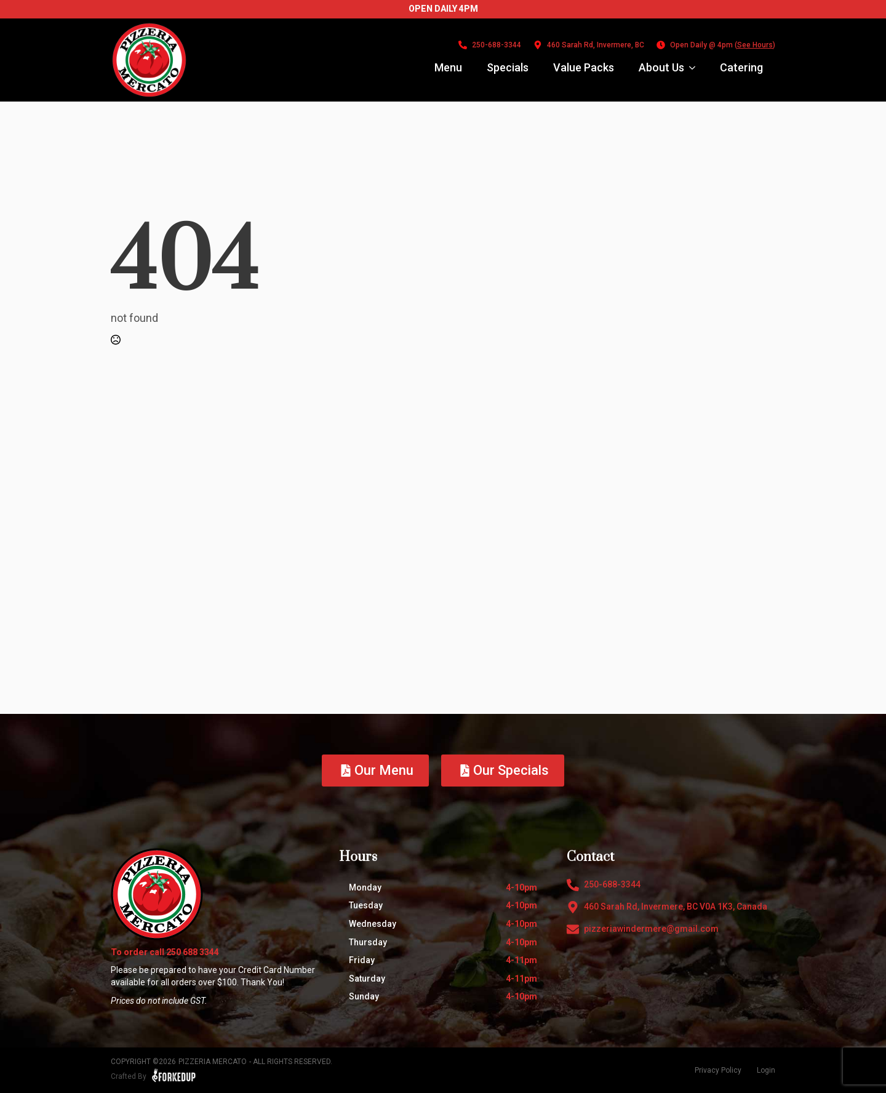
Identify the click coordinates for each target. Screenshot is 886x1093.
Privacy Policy (718, 1070)
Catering (741, 67)
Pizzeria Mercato (212, 1061)
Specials (508, 67)
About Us (661, 67)
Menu (448, 67)
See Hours (755, 45)
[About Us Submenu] (696, 67)
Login (766, 1070)
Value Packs (583, 67)
